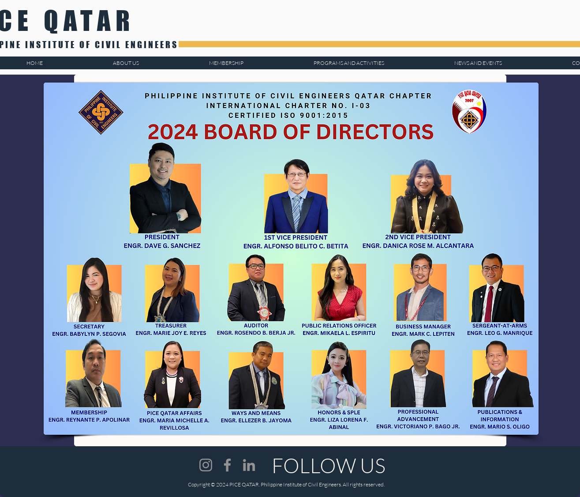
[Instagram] (205, 465)
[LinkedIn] (249, 465)
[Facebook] (227, 465)
